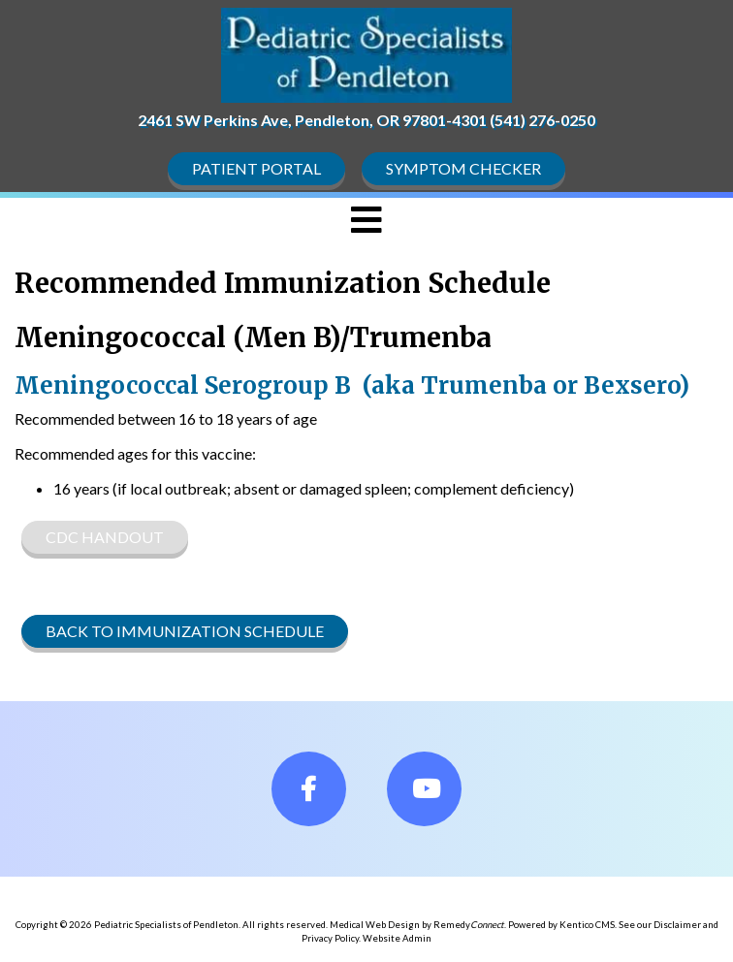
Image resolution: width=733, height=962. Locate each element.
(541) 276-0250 (542, 120)
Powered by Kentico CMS (561, 924)
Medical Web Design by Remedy (417, 924)
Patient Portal (256, 168)
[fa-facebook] (308, 789)
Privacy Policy (330, 938)
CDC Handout (105, 537)
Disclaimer (677, 924)
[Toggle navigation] (366, 220)
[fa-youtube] (424, 789)
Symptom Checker (463, 168)
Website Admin (397, 938)
